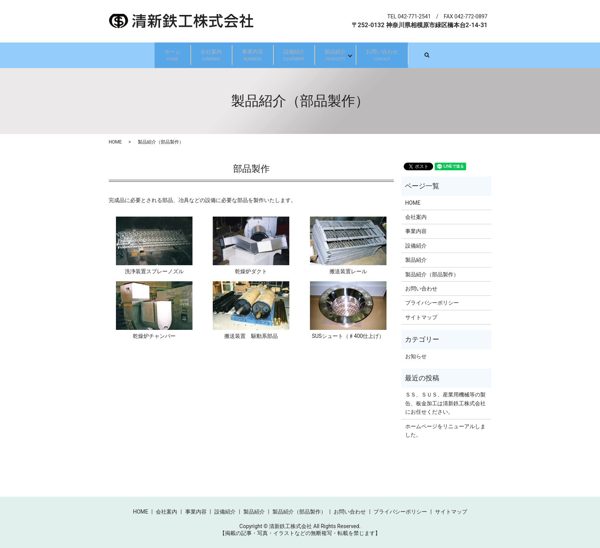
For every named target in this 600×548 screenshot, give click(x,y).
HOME (115, 142)
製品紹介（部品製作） (432, 274)
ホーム (129, 55)
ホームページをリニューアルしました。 (445, 430)
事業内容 (243, 55)
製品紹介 (361, 55)
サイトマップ (421, 317)
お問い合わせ (426, 55)
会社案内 (185, 55)
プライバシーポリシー (432, 303)
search (487, 55)
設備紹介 (302, 55)
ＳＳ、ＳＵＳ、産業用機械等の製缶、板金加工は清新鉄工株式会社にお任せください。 (445, 403)
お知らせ (416, 356)
